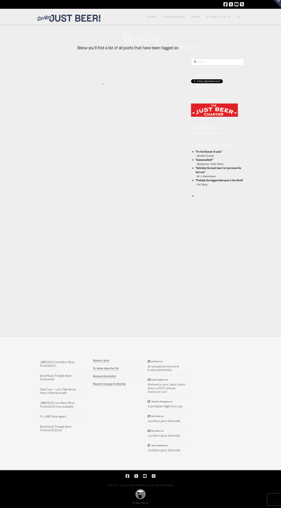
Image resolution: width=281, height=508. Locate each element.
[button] (277, 3)
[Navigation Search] (238, 17)
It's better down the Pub (106, 368)
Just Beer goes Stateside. (164, 421)
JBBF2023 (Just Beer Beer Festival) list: (57, 363)
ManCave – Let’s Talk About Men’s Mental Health (58, 391)
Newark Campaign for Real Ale (109, 384)
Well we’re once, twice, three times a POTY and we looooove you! (166, 388)
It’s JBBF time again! (53, 416)
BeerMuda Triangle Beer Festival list (56, 377)
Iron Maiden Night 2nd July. (165, 406)
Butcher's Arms (101, 360)
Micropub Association (104, 376)
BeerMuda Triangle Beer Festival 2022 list (56, 428)
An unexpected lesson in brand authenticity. (163, 368)
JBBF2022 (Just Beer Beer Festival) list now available (57, 404)
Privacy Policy (140, 503)
